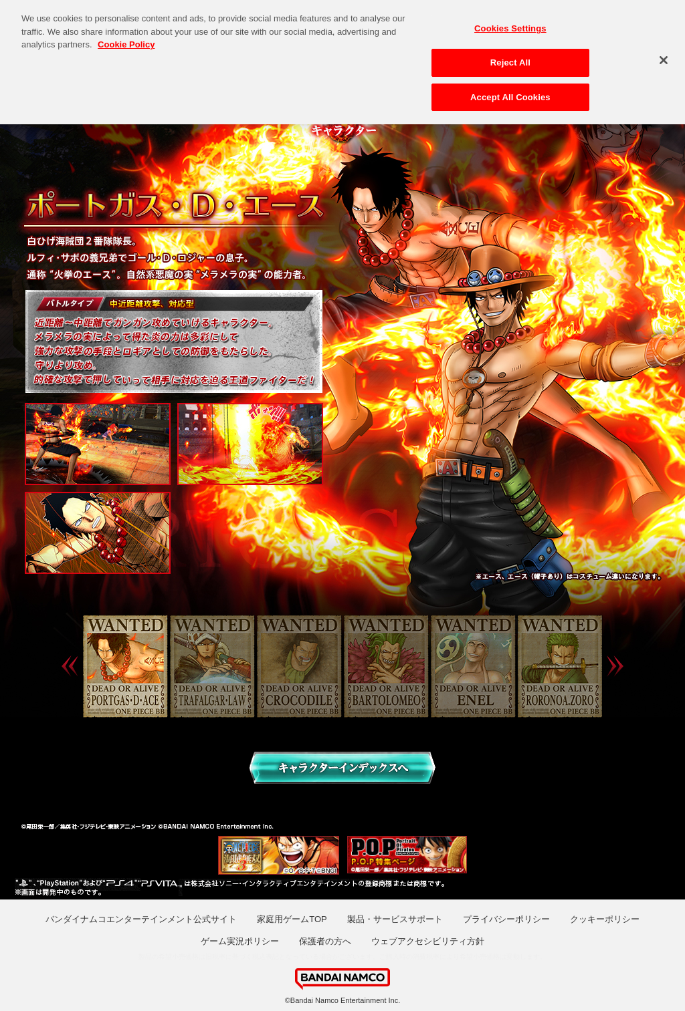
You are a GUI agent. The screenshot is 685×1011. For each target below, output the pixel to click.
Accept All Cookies (510, 93)
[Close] (663, 56)
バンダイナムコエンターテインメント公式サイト (141, 919)
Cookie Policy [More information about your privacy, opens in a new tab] (126, 40)
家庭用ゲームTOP (292, 919)
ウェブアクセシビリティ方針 (427, 941)
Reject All (510, 58)
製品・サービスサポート (395, 919)
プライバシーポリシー (506, 919)
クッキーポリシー (605, 919)
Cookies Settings (510, 24)
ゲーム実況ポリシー (240, 941)
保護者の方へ (325, 941)
